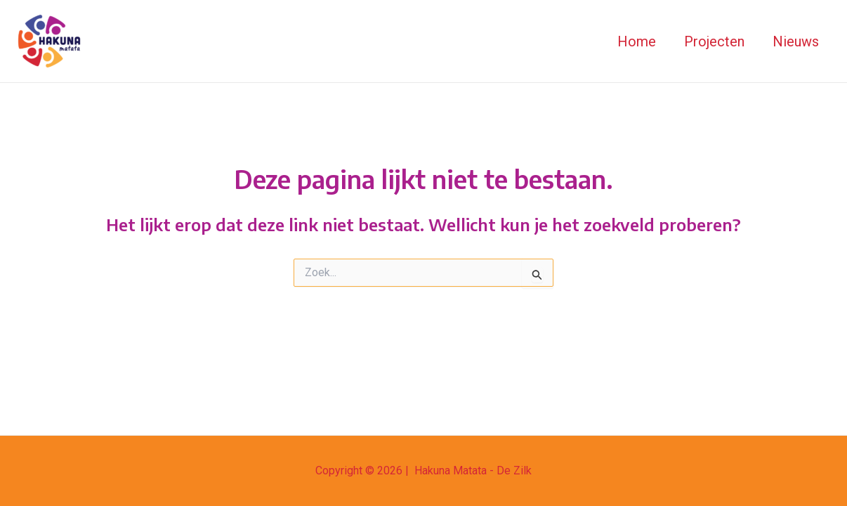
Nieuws (796, 41)
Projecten (714, 41)
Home (636, 41)
